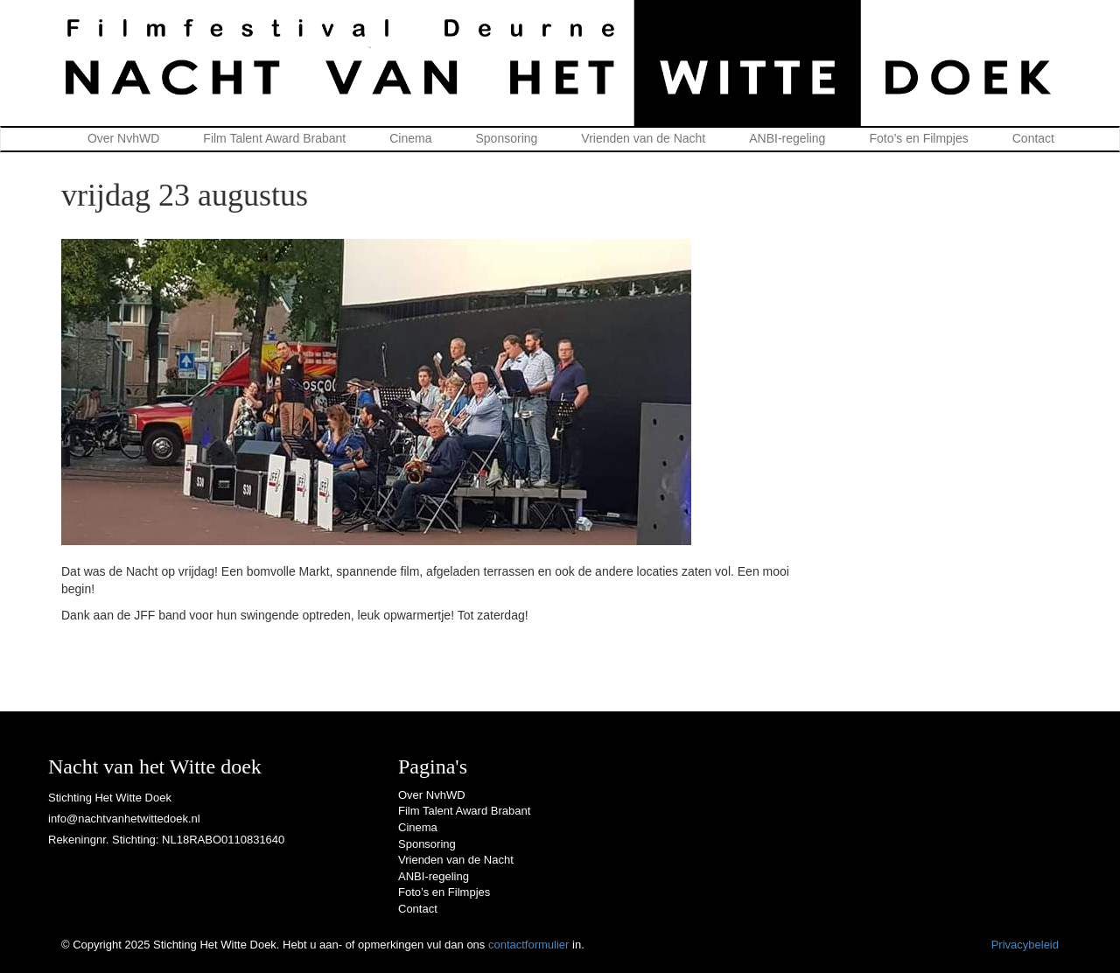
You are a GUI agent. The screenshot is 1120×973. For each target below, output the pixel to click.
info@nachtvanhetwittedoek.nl (124, 818)
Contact (1033, 138)
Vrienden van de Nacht (643, 138)
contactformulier (528, 944)
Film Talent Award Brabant (274, 138)
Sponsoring (507, 138)
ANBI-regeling (787, 138)
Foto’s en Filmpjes (918, 138)
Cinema (410, 138)
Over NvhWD (123, 138)
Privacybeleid (1025, 944)
